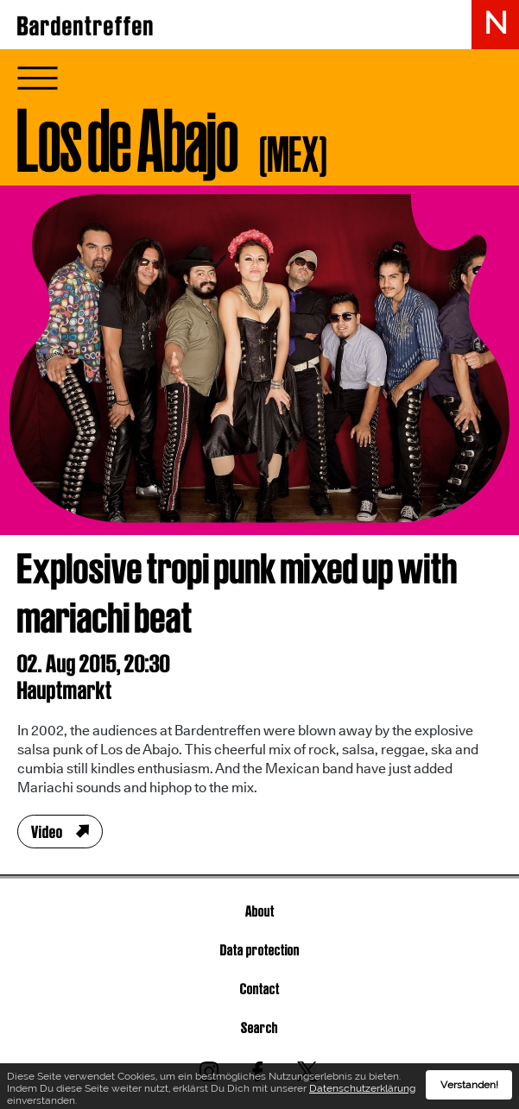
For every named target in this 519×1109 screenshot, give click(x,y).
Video (47, 832)
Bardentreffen (86, 25)
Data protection (260, 950)
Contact (260, 989)
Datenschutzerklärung (362, 1091)
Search (259, 1027)
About (260, 911)
